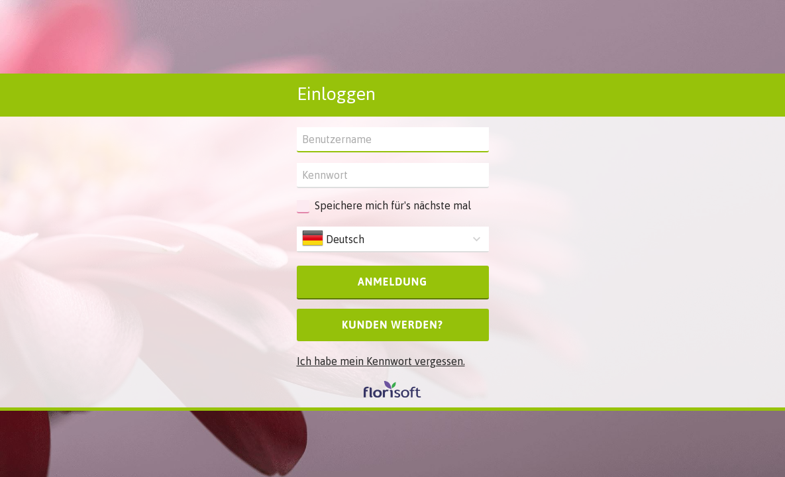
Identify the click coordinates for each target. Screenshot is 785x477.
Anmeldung (392, 282)
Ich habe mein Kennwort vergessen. (381, 361)
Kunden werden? (392, 325)
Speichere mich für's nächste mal (393, 205)
